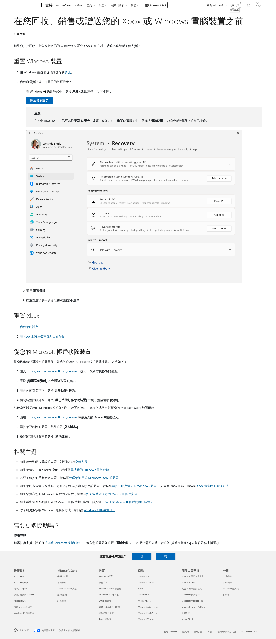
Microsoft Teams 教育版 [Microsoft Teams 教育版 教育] (110, 588)
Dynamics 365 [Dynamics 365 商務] (144, 594)
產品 (89, 5)
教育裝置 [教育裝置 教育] (103, 582)
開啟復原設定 (39, 101)
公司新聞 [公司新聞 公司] (227, 582)
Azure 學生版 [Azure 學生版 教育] (105, 619)
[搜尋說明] (234, 5)
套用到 (21, 34)
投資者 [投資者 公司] (226, 594)
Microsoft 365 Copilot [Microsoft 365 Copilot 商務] (148, 613)
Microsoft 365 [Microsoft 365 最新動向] (20, 600)
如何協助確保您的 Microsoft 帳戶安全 (111, 494)
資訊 (68, 72)
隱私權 (185, 631)
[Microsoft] (27, 5)
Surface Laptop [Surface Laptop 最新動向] (21, 582)
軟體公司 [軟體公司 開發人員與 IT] (186, 613)
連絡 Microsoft (170, 631)
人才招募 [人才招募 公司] (227, 576)
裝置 (101, 5)
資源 (133, 5)
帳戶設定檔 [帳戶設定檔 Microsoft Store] (63, 576)
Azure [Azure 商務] (140, 588)
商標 (210, 631)
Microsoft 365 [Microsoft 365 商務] (144, 600)
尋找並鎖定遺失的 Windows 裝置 (134, 486)
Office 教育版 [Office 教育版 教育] (105, 600)
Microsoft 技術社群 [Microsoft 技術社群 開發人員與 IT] (191, 594)
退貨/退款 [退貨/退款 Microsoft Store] (62, 594)
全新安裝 (81, 462)
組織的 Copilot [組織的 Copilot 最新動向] (20, 588)
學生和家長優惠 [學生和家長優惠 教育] (106, 613)
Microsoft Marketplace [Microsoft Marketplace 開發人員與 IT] (192, 600)
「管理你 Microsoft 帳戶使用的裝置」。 (129, 502)
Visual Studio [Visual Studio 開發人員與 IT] (188, 619)
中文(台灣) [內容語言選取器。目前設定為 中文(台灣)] (24, 630)
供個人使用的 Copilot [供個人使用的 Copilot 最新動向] (24, 594)
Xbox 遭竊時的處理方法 (213, 486)
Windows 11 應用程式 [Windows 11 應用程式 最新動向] (24, 613)
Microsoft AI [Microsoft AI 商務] (143, 576)
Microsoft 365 (63, 5)
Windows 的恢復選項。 (99, 510)
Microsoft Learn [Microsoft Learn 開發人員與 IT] (189, 582)
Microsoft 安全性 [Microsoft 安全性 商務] (146, 582)
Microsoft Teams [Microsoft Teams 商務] (146, 619)
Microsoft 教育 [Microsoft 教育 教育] (106, 576)
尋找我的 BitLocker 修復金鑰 (90, 470)
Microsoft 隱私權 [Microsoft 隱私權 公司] (231, 588)
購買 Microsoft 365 (155, 5)
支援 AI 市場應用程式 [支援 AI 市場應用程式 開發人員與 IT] (192, 588)
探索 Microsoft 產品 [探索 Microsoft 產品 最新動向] (23, 606)
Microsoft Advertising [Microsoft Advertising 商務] (148, 606)
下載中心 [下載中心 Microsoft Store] (62, 582)
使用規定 (198, 631)
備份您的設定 (29, 327)
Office (78, 5)
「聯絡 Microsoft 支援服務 (62, 543)
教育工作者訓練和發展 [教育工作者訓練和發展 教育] (109, 606)
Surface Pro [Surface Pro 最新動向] (19, 576)
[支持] (48, 5)
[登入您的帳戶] (253, 5)
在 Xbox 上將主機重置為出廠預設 (42, 336)
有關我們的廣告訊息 (226, 631)
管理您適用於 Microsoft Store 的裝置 (94, 478)
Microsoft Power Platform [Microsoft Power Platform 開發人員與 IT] (193, 606)
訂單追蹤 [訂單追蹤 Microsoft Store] (62, 600)
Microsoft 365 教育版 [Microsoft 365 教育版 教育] (109, 594)
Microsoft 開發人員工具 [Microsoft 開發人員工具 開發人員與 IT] (193, 576)
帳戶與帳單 (117, 5)
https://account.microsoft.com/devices (52, 371)
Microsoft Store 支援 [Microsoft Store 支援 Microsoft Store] (67, 588)
